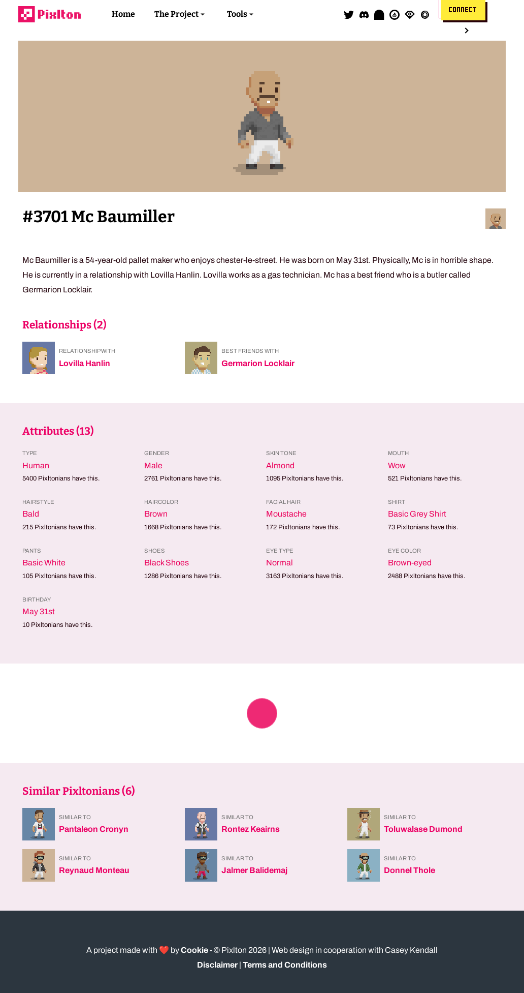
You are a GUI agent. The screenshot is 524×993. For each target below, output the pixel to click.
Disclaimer (217, 964)
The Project (176, 14)
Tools (237, 14)
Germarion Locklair (257, 363)
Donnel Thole (409, 870)
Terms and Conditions (285, 964)
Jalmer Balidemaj (254, 870)
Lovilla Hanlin (84, 363)
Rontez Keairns (250, 829)
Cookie (194, 950)
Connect (463, 10)
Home (123, 14)
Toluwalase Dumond (423, 829)
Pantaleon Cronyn (93, 829)
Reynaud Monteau (94, 870)
